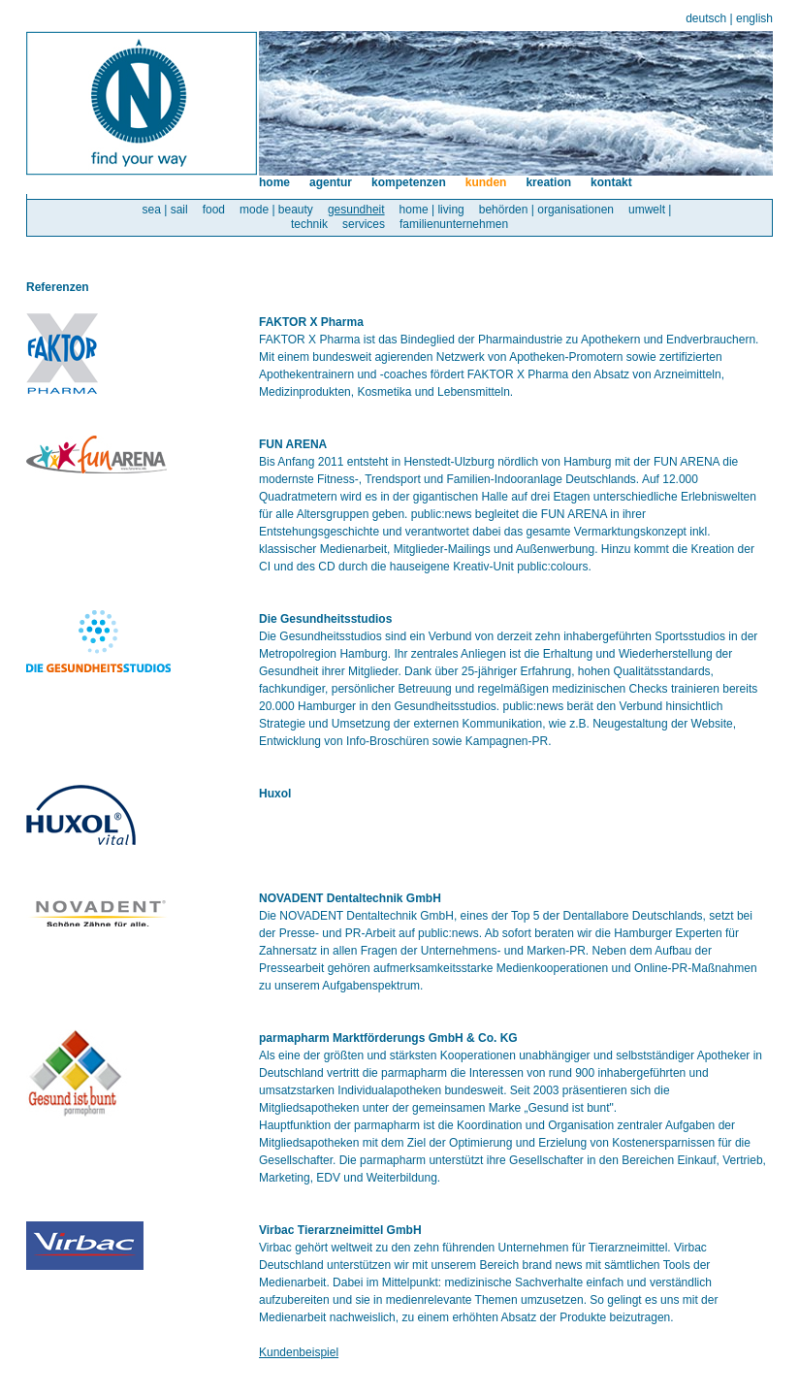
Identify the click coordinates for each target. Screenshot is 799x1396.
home (274, 182)
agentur (330, 182)
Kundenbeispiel (298, 1352)
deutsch (706, 18)
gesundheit (356, 209)
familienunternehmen (454, 224)
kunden (486, 182)
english (754, 18)
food (214, 209)
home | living (432, 209)
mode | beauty (276, 209)
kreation (548, 182)
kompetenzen (408, 182)
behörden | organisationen (546, 209)
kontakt (611, 182)
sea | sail (165, 209)
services (363, 224)
